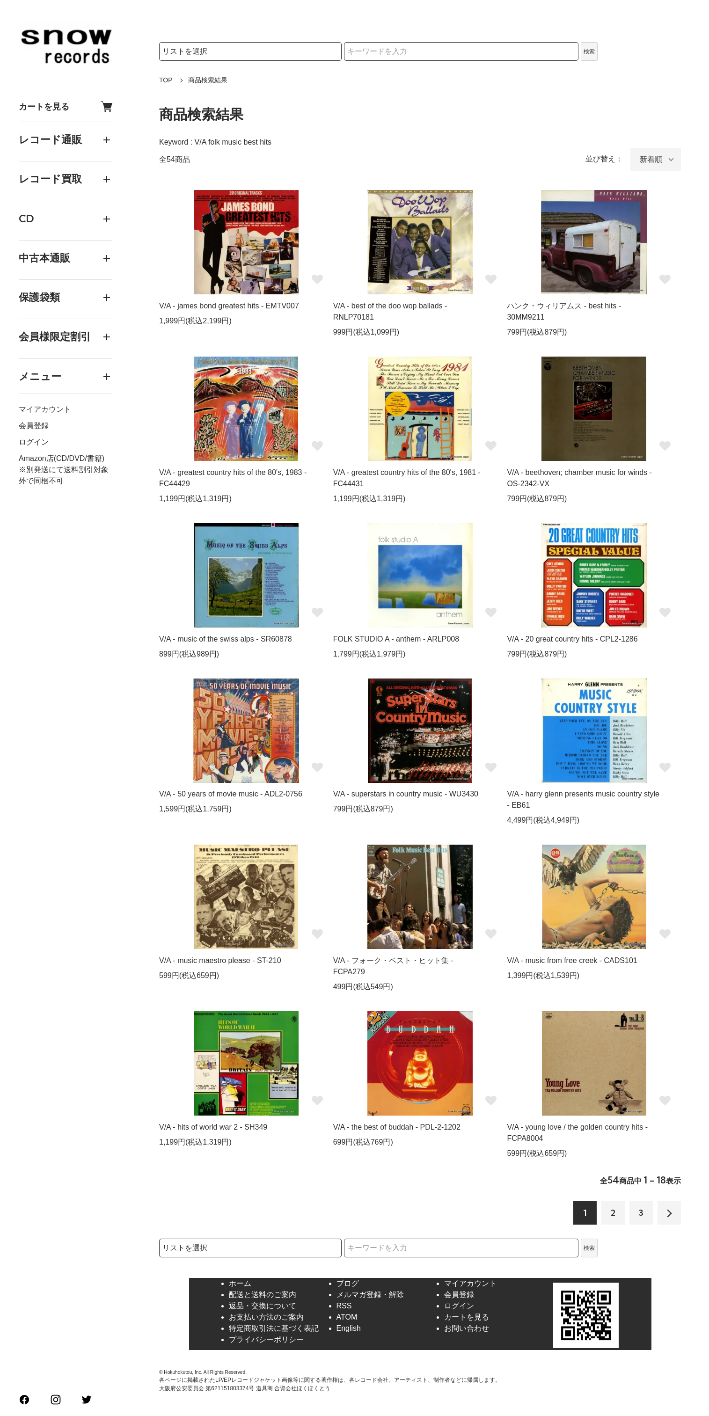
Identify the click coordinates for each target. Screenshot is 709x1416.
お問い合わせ (466, 1328)
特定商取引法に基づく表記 (274, 1328)
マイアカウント (45, 409)
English (348, 1328)
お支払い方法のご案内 (266, 1317)
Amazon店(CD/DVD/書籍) (61, 458)
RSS (344, 1306)
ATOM (347, 1317)
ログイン (34, 442)
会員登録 (34, 426)
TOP (166, 80)
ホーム (240, 1283)
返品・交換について (262, 1306)
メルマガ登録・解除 (370, 1295)
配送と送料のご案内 (262, 1295)
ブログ (347, 1283)
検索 (589, 51)
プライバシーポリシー (266, 1339)
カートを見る (65, 106)
